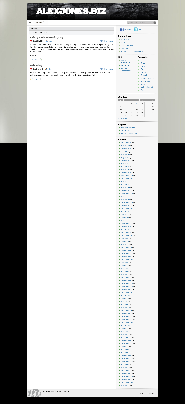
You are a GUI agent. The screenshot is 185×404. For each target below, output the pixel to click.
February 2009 (126, 247)
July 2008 (124, 262)
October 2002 (126, 379)
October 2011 (126, 205)
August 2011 (125, 211)
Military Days (145, 81)
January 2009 (126, 250)
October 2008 (126, 256)
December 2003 (127, 358)
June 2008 (125, 265)
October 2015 (126, 160)
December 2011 (127, 202)
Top (154, 391)
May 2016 (124, 158)
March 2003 (125, 367)
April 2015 (125, 166)
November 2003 (127, 361)
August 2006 (125, 325)
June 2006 (125, 328)
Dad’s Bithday (36, 65)
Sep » (125, 118)
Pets (142, 90)
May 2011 (124, 220)
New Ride (124, 48)
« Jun (120, 118)
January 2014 (126, 172)
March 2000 (125, 385)
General (35, 59)
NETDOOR (125, 65)
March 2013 (125, 187)
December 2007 (127, 283)
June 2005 (125, 346)
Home (30, 22)
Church (143, 63)
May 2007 (124, 301)
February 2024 (126, 142)
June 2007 (125, 298)
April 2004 (125, 352)
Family (34, 79)
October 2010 (126, 226)
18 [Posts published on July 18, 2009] (147, 109)
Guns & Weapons (147, 78)
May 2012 (124, 196)
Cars (142, 60)
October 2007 (126, 289)
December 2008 (127, 253)
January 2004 (126, 355)
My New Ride (126, 39)
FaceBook (127, 29)
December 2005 (127, 343)
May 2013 (124, 181)
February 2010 (126, 232)
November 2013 (127, 175)
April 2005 (125, 349)
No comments (108, 41)
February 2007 (126, 310)
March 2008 (125, 274)
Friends (143, 72)
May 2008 (124, 268)
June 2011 (125, 217)
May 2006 (124, 331)
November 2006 (127, 319)
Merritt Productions (128, 128)
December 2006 (127, 316)
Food (142, 69)
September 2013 (127, 178)
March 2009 (125, 244)
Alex (50, 41)
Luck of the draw (127, 45)
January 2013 (126, 190)
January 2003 (126, 373)
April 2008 (125, 271)
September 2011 (127, 208)
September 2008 (127, 259)
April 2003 (125, 364)
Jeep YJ (124, 42)
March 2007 (125, 307)
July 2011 (124, 214)
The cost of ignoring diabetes (132, 51)
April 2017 (125, 152)
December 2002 (127, 376)
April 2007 (125, 304)
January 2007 (126, 313)
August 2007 (125, 295)
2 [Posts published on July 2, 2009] (136, 103)
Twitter (140, 29)
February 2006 (126, 337)
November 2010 (127, 223)
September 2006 (127, 322)
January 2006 (126, 340)
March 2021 (125, 146)
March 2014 (125, 169)
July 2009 (124, 238)
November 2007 (127, 286)
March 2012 (125, 199)
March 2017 (125, 154)
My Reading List (147, 87)
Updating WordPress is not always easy (46, 37)
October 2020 (126, 148)
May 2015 (124, 163)
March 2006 (125, 334)
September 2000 (127, 382)
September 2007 (127, 292)
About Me (38, 22)
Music (143, 84)
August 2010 (125, 229)
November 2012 (127, 193)
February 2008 (126, 277)
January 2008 (126, 280)
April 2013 (125, 184)
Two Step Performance (129, 134)
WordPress (34, 393)
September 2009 (127, 235)
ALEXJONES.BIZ (71, 8)
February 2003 (126, 370)
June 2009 (125, 241)
